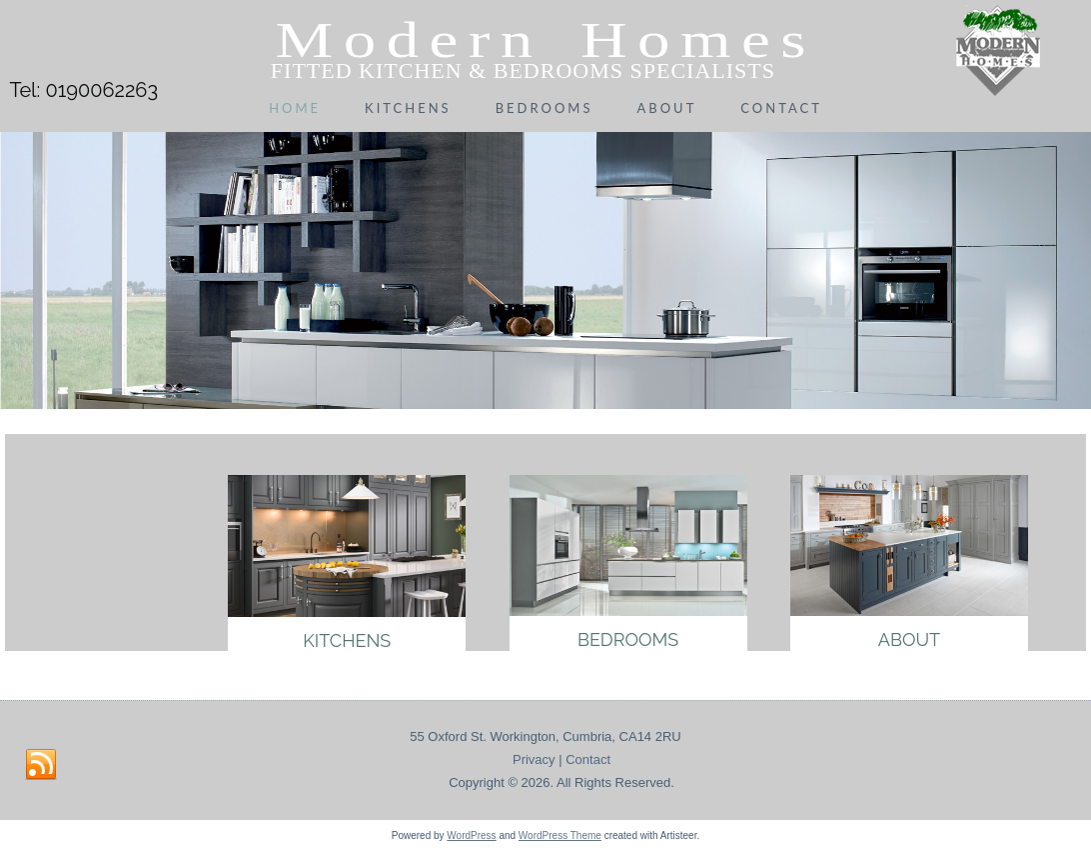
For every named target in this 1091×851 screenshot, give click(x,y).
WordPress (471, 835)
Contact (781, 108)
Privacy (534, 759)
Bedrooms (544, 108)
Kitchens (408, 108)
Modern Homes (546, 40)
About (666, 108)
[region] (545, 267)
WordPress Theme (560, 835)
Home (295, 108)
